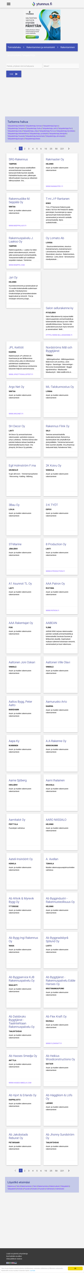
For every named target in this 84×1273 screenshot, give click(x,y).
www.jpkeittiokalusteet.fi (21, 374)
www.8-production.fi (55, 571)
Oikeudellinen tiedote (14, 1259)
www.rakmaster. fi (54, 186)
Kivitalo (20, 1189)
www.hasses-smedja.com (20, 1083)
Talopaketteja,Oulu (15, 131)
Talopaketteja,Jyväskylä (38, 133)
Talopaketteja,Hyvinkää (65, 131)
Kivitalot (34, 1189)
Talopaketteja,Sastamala (34, 136)
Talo (17, 1186)
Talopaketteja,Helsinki (16, 126)
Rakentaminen (26, 1186)
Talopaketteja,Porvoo (47, 131)
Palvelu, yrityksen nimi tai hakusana (20, 66)
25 (51, 148)
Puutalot (41, 1189)
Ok (75, 1268)
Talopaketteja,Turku (33, 128)
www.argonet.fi (16, 414)
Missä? (46, 66)
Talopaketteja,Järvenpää (54, 136)
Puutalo (27, 1189)
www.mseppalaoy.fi (17, 226)
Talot (35, 1186)
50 (56, 148)
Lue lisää (47, 1270)
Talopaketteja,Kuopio (16, 139)
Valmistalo (50, 1189)
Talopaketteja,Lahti (49, 128)
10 (45, 148)
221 (62, 148)
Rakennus (11, 1186)
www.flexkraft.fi (54, 1043)
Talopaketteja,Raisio (32, 139)
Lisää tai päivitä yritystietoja (17, 1254)
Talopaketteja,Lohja (30, 131)
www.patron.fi (52, 610)
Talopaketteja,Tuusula (16, 136)
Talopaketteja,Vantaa (33, 126)
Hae (14, 74)
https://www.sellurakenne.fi (59, 335)
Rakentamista (43, 1186)
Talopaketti (65, 1186)
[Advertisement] (42, 97)
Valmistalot (59, 1189)
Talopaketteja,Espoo (50, 126)
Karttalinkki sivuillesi (14, 1256)
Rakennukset (54, 1186)
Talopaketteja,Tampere (16, 128)
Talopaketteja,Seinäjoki (57, 133)
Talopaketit (12, 1189)
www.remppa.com (17, 265)
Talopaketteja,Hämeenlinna (18, 133)
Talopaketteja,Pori (65, 128)
